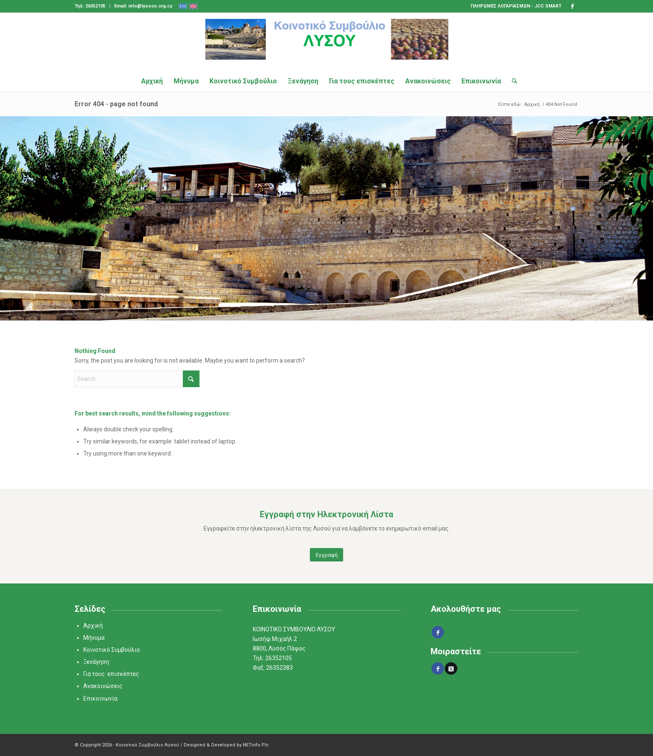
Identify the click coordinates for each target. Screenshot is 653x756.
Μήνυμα (94, 637)
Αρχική (93, 625)
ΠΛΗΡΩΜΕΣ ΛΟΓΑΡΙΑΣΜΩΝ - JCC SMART (516, 6)
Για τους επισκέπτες (111, 674)
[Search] (511, 81)
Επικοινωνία (100, 698)
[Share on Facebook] (437, 668)
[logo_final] (327, 42)
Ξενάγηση (96, 661)
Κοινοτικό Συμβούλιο (111, 649)
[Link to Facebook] (572, 6)
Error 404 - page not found (116, 104)
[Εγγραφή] (326, 555)
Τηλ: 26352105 (90, 6)
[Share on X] (451, 668)
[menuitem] (92, 6)
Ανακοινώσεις (102, 686)
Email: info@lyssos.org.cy (143, 6)
